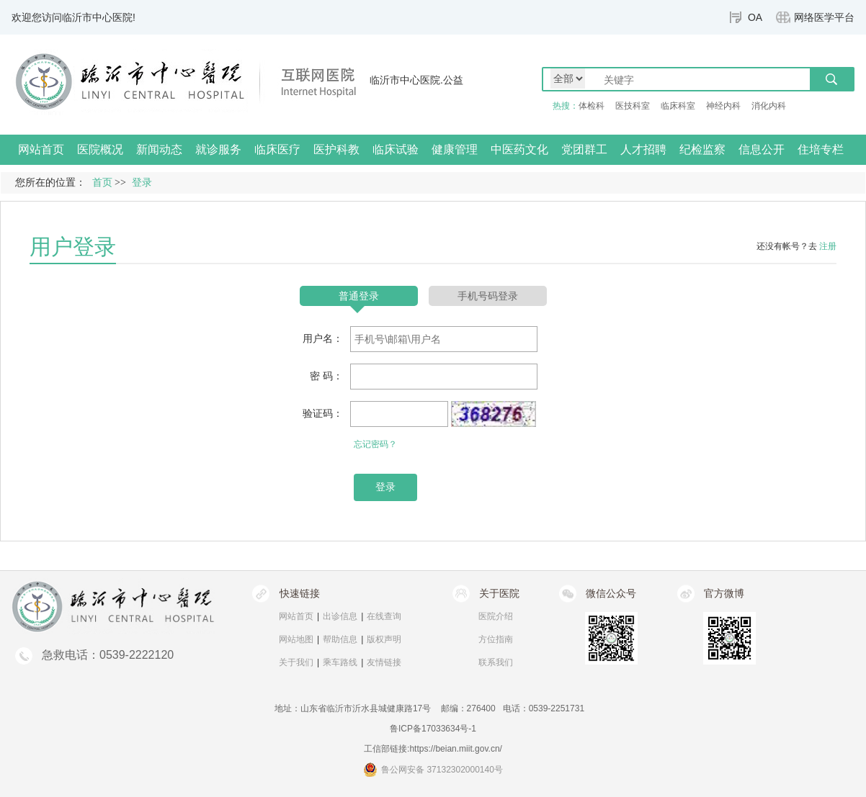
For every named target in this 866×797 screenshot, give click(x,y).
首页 (102, 182)
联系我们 (495, 662)
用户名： (323, 338)
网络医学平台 (824, 17)
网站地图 (296, 639)
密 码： (326, 376)
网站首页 (41, 149)
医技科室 (632, 106)
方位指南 (495, 639)
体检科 (591, 106)
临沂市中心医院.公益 (416, 80)
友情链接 (384, 662)
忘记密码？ (375, 444)
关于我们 (296, 662)
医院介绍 (495, 616)
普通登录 (359, 296)
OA (755, 17)
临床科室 (678, 106)
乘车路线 (340, 662)
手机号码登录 (487, 296)
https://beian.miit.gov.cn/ (455, 749)
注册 (827, 246)
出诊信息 (340, 616)
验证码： (323, 413)
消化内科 (768, 106)
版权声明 (384, 639)
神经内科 (723, 106)
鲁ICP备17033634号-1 (433, 729)
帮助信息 (340, 639)
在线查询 (384, 616)
